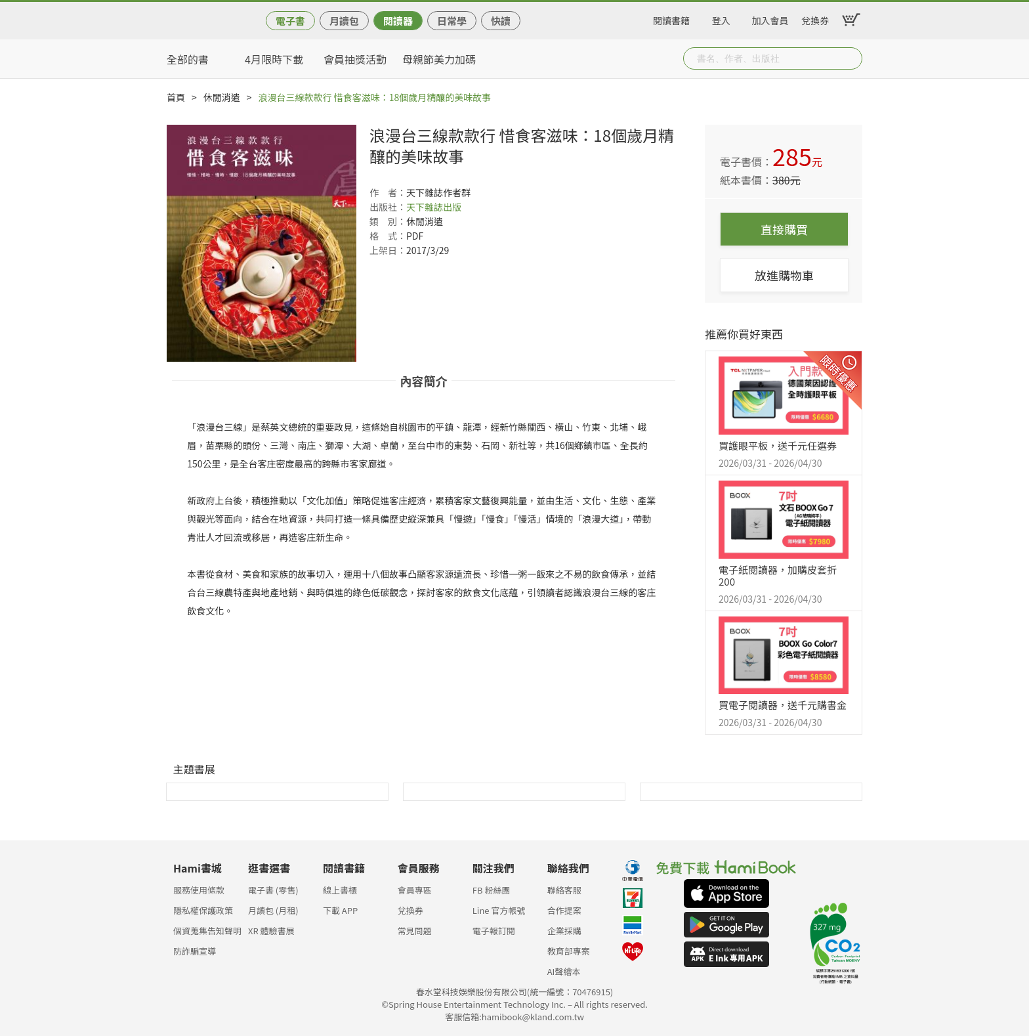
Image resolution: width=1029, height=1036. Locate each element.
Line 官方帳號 (499, 910)
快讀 (501, 21)
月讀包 (344, 21)
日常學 (452, 21)
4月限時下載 (274, 59)
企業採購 (564, 930)
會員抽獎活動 (355, 59)
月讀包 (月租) (273, 910)
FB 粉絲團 (491, 890)
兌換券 (815, 18)
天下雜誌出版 (433, 206)
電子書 (290, 21)
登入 (721, 18)
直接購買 (784, 229)
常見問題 (415, 930)
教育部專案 (568, 951)
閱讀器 (398, 21)
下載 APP (340, 910)
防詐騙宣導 (194, 951)
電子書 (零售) (273, 890)
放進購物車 (784, 275)
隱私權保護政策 (203, 910)
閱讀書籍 (671, 18)
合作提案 (564, 910)
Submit (851, 58)
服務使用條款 (198, 890)
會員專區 (415, 890)
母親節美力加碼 (439, 59)
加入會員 (770, 18)
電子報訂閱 (493, 930)
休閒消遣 (221, 97)
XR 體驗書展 (271, 930)
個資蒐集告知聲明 (207, 930)
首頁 (176, 97)
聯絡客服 (564, 890)
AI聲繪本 (564, 971)
